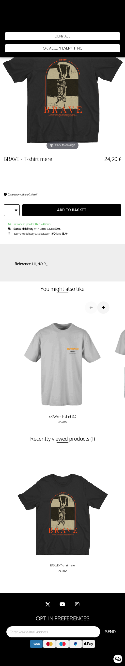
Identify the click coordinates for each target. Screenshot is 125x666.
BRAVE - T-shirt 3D (62, 370)
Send (110, 631)
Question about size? (20, 194)
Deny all (62, 36)
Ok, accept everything (62, 48)
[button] (91, 307)
